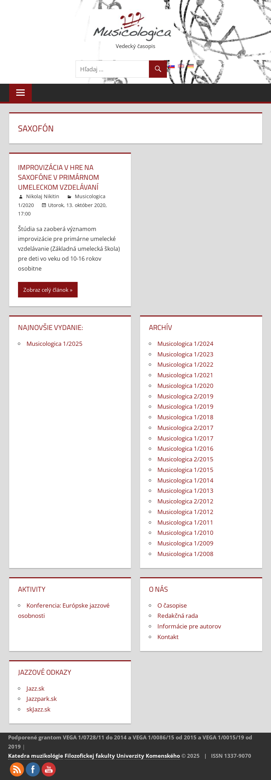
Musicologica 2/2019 (185, 396)
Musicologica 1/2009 (185, 543)
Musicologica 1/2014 (185, 480)
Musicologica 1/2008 (185, 554)
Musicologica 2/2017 (185, 428)
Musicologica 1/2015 (185, 470)
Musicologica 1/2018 (185, 417)
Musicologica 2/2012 (185, 501)
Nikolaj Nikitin (42, 196)
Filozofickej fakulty (90, 755)
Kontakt (168, 637)
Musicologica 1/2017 (185, 438)
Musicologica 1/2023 (185, 354)
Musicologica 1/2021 (185, 375)
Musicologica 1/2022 (185, 364)
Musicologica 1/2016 (185, 448)
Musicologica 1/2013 (185, 490)
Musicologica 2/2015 (185, 459)
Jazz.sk (35, 688)
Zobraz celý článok (45, 289)
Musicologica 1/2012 (185, 512)
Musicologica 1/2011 (185, 522)
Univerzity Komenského (148, 755)
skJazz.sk (38, 709)
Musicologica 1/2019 (185, 406)
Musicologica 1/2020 (185, 386)
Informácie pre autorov (189, 626)
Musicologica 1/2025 (54, 343)
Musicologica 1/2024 (185, 343)
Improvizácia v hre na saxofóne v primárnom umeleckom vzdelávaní (58, 177)
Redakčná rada (177, 615)
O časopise (172, 605)
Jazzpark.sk (41, 699)
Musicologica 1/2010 (185, 532)
